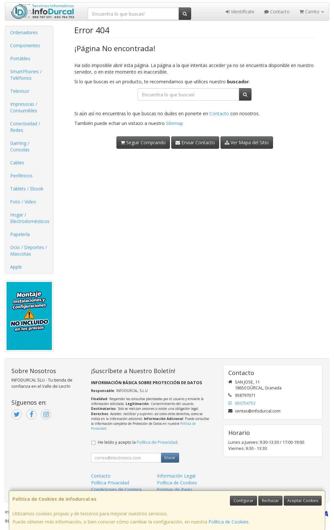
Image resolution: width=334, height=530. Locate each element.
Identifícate (240, 11)
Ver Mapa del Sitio (247, 142)
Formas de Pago (174, 489)
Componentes (25, 45)
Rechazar (270, 500)
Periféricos (21, 176)
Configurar (243, 500)
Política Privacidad (110, 483)
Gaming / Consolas (20, 146)
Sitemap (174, 123)
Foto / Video (23, 202)
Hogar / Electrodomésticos (30, 218)
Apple (16, 267)
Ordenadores (24, 32)
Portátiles (20, 58)
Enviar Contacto (195, 142)
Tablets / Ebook (26, 189)
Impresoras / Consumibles (23, 107)
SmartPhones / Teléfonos (26, 74)
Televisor (19, 91)
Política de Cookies (228, 522)
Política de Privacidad (157, 442)
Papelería (20, 234)
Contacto (277, 11)
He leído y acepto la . (138, 442)
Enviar (169, 457)
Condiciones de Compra (116, 489)
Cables (17, 163)
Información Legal (176, 476)
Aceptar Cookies (302, 500)
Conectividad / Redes (25, 126)
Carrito (311, 11)
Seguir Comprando (143, 142)
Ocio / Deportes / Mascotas (28, 250)
